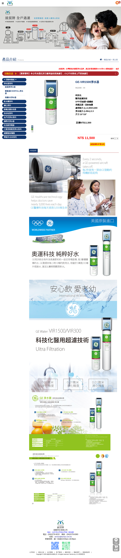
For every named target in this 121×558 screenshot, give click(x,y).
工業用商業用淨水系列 (12, 129)
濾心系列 (7, 105)
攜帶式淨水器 (9, 121)
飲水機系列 (8, 101)
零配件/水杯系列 (10, 137)
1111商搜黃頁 (80, 554)
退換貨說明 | (87, 552)
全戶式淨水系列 (10, 117)
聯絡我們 (76, 552)
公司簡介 (32, 552)
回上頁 (115, 60)
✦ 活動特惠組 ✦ (10, 80)
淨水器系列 (8, 83)
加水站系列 (8, 113)
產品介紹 (41, 552)
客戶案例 (59, 552)
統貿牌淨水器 (10, 87)
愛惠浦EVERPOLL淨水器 (14, 92)
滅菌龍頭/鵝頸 (9, 133)
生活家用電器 (9, 125)
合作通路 (50, 552)
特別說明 (33, 150)
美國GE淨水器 (10, 97)
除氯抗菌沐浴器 (10, 109)
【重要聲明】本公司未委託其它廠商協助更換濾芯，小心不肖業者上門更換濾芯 (53, 73)
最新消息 (68, 552)
